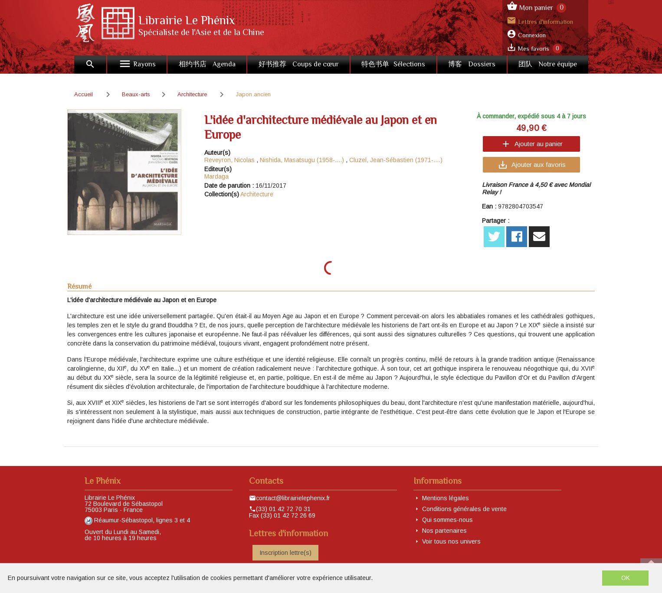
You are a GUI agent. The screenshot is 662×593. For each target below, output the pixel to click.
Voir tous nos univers (451, 541)
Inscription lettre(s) (285, 552)
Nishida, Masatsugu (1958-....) (302, 159)
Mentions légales (445, 498)
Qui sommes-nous (447, 519)
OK (625, 577)
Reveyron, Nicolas (229, 159)
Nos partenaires (444, 530)
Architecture (256, 194)
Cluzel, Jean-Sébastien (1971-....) (395, 159)
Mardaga (216, 176)
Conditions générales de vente (464, 508)
